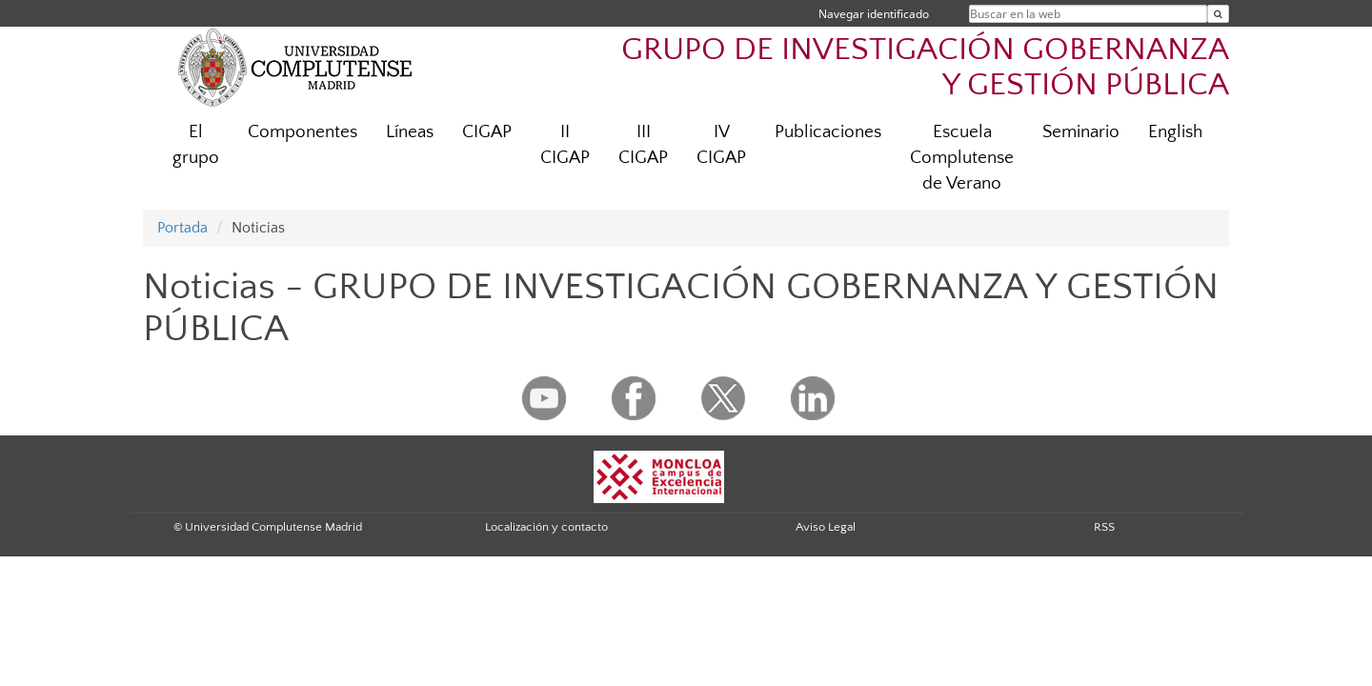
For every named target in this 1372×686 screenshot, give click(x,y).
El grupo (195, 145)
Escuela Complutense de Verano (962, 157)
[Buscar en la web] (1218, 14)
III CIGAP (643, 145)
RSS (1104, 527)
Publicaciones (828, 132)
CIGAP (487, 132)
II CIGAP (565, 145)
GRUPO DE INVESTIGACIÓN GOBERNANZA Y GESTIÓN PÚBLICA (925, 67)
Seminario (1081, 132)
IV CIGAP (721, 145)
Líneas (410, 132)
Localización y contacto (546, 527)
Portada (182, 227)
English (1175, 132)
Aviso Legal (826, 527)
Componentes (302, 132)
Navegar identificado (873, 14)
